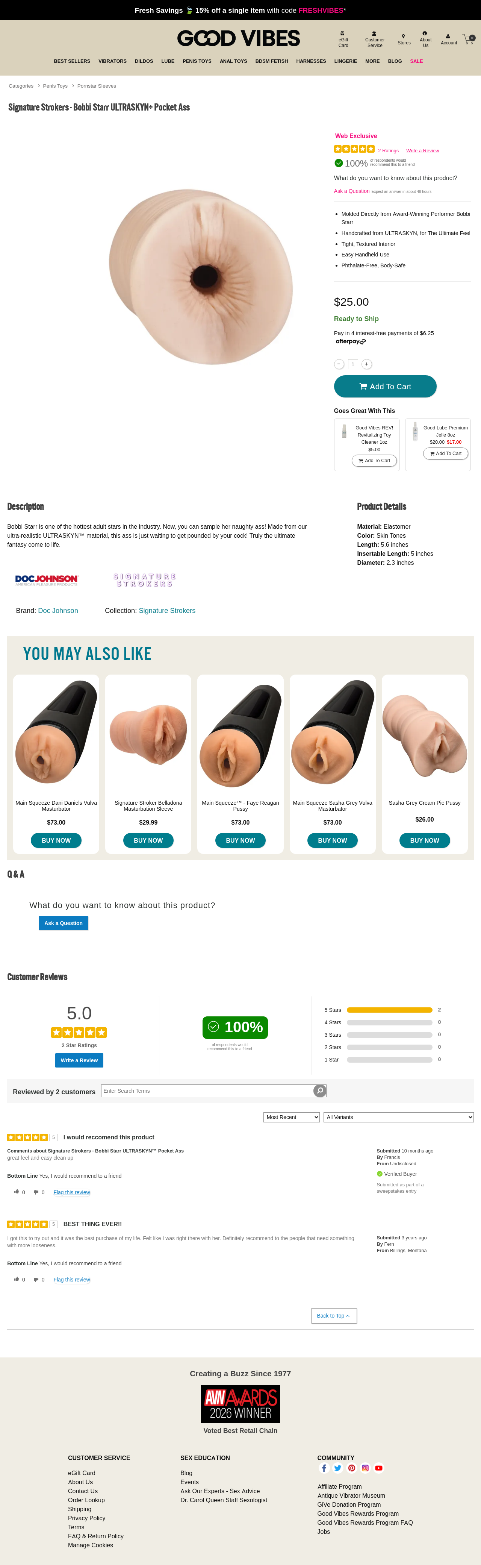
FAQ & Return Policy (96, 1536)
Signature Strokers (167, 610)
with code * (240, 10)
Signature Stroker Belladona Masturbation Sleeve (148, 805)
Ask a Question (352, 191)
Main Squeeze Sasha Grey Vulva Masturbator (332, 805)
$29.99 (148, 822)
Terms (76, 1527)
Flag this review (71, 1192)
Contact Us (83, 1491)
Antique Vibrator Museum (352, 1495)
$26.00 (425, 819)
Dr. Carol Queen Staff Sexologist (223, 1500)
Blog (186, 1473)
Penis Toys (55, 85)
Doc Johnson (58, 610)
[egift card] (342, 39)
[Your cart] (468, 39)
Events (189, 1482)
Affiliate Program (340, 1486)
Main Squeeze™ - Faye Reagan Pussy (240, 805)
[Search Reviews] (214, 1090)
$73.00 (56, 822)
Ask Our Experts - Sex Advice (220, 1491)
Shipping (79, 1509)
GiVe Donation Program (349, 1504)
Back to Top (334, 1316)
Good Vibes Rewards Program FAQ (365, 1522)
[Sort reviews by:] (291, 1117)
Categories (21, 85)
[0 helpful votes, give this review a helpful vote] (18, 1192)
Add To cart (385, 386)
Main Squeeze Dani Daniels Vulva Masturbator (56, 805)
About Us (80, 1482)
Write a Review (422, 150)
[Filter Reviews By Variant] (399, 1117)
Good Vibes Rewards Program (358, 1513)
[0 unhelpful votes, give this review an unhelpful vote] (37, 1192)
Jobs (324, 1531)
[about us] (425, 39)
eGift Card (81, 1473)
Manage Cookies (90, 1545)
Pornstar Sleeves (96, 85)
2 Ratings (388, 150)
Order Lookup (86, 1500)
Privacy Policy (87, 1518)
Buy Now (56, 840)
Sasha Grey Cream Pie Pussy (425, 802)
